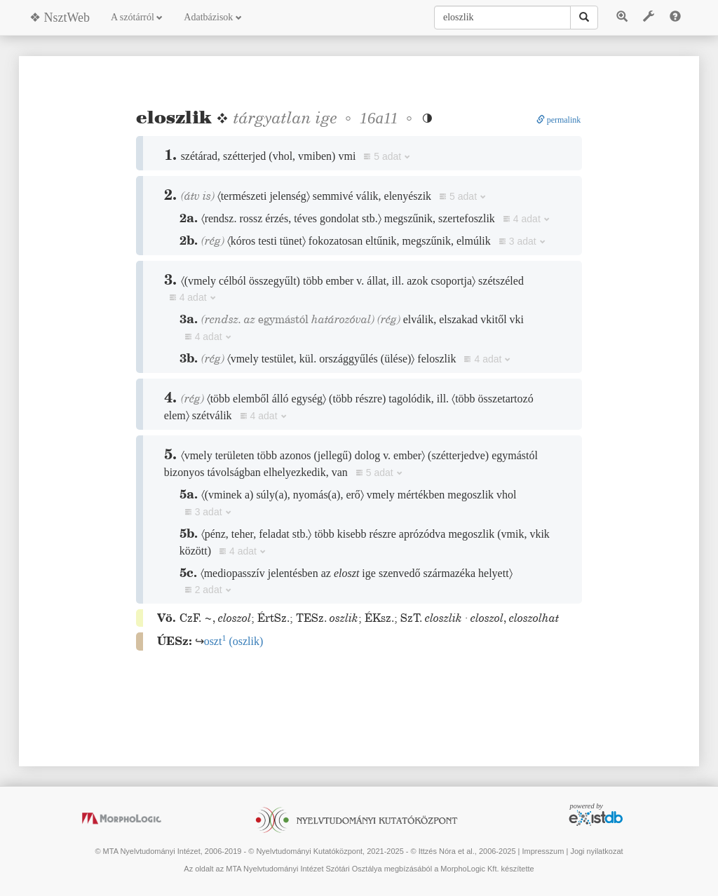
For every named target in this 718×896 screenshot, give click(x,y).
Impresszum (543, 851)
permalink (558, 120)
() (234, 641)
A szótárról (137, 17)
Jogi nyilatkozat (596, 851)
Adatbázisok (212, 17)
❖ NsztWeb (59, 18)
